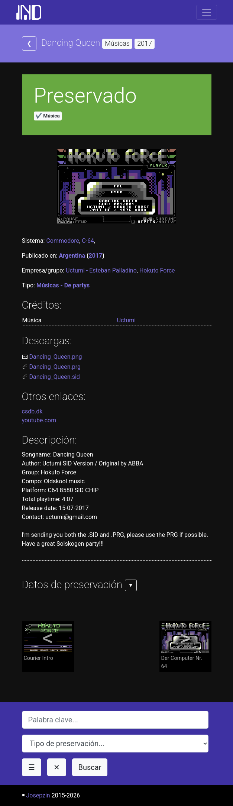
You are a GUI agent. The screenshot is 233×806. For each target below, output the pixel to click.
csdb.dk (32, 411)
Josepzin (38, 795)
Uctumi (126, 320)
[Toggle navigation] (206, 12)
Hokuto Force (157, 270)
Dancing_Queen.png (55, 356)
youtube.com (39, 420)
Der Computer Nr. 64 (185, 646)
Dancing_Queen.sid (54, 376)
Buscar (89, 767)
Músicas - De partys (63, 285)
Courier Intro (48, 642)
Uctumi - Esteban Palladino (101, 270)
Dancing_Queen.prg (55, 366)
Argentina (72, 255)
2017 (96, 255)
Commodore (62, 240)
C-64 (88, 240)
